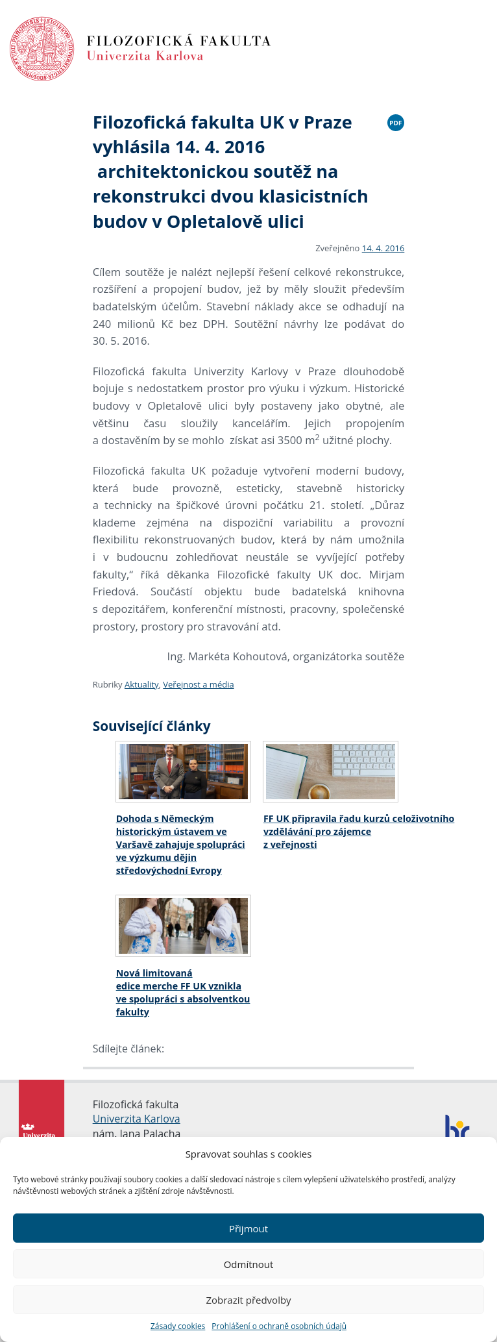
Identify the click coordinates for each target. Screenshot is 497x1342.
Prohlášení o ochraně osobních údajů (279, 1326)
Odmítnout (249, 1264)
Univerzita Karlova (136, 1119)
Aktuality (142, 684)
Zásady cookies (178, 1326)
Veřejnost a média (198, 684)
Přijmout (248, 1228)
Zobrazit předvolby (248, 1299)
